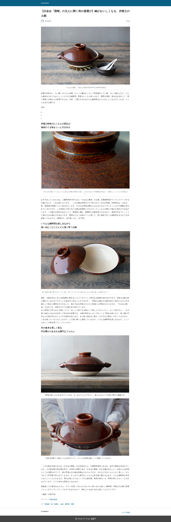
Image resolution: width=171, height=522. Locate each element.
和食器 (47, 504)
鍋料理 (67, 504)
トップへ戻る (125, 512)
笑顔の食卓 (53, 499)
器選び (56, 504)
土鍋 (61, 504)
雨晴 (72, 504)
